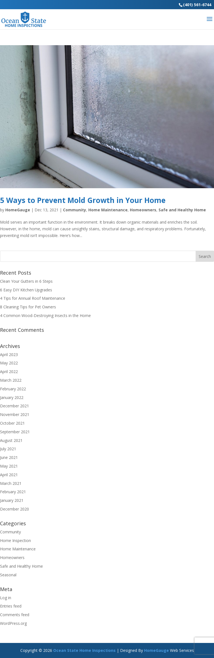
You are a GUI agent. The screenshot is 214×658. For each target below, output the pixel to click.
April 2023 (9, 354)
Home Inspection (15, 540)
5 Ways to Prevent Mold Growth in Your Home (83, 200)
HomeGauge (17, 209)
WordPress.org (13, 623)
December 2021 (14, 405)
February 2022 (13, 388)
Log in (5, 597)
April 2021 (9, 474)
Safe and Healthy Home (182, 209)
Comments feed (14, 614)
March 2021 (10, 483)
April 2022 (9, 371)
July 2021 (8, 448)
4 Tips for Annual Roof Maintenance (32, 298)
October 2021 (12, 423)
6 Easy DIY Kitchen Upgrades (26, 289)
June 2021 (9, 457)
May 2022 (9, 363)
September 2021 (15, 431)
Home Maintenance (108, 209)
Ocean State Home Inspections (84, 650)
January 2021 (11, 500)
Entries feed (10, 606)
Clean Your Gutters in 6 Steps (26, 281)
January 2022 (11, 397)
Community (74, 209)
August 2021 (11, 440)
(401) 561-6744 (197, 4)
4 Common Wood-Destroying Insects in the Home (45, 315)
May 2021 (9, 466)
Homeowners (143, 209)
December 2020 (14, 509)
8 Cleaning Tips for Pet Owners (28, 306)
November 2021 (14, 414)
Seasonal (8, 574)
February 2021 (13, 491)
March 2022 (10, 380)
